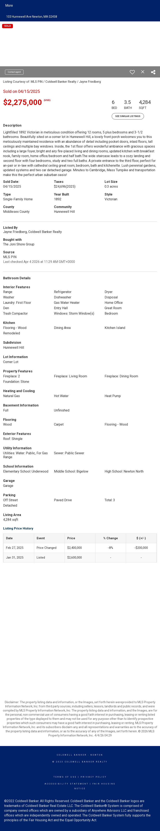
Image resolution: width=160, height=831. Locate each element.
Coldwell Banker (72, 755)
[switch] (132, 72)
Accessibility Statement (67, 784)
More (9, 5)
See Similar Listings (127, 116)
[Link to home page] (43, 5)
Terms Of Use (65, 777)
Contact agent (14, 72)
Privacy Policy (94, 777)
